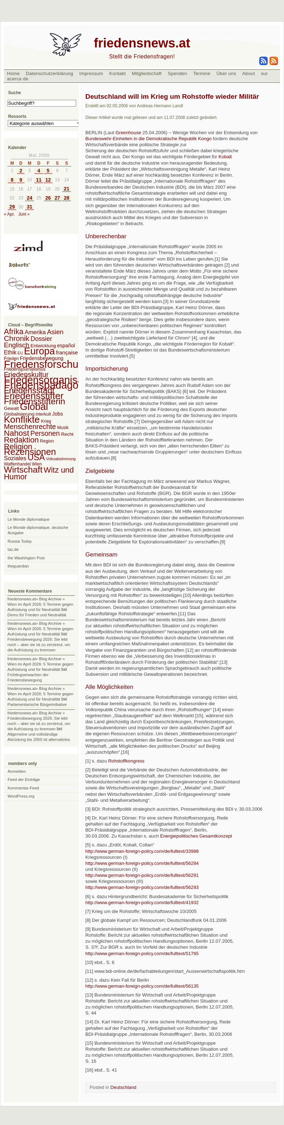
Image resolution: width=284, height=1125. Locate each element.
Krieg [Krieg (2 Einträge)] (46, 421)
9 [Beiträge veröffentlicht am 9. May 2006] (20, 180)
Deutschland (123, 1087)
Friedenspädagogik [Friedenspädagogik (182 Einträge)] (48, 385)
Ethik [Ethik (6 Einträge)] (10, 352)
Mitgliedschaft (146, 73)
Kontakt (117, 73)
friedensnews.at (142, 43)
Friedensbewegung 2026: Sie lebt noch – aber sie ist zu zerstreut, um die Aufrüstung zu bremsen (38, 644)
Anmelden (17, 771)
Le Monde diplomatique (29, 519)
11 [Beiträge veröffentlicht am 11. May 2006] (38, 180)
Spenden (177, 73)
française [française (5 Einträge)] (67, 352)
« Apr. (9, 214)
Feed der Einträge (24, 779)
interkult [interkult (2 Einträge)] (43, 414)
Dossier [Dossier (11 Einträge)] (41, 338)
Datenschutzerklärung (49, 73)
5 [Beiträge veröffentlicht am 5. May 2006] (48, 170)
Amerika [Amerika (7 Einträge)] (35, 332)
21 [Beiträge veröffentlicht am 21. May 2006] (66, 189)
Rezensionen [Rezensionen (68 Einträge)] (30, 452)
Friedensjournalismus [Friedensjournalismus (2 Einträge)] (24, 369)
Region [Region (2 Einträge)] (47, 441)
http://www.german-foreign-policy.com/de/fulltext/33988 (142, 851)
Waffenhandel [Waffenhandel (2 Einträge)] (17, 464)
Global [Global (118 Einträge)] (34, 406)
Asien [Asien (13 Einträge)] (55, 332)
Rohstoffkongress (126, 761)
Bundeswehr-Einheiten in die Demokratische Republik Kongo (148, 138)
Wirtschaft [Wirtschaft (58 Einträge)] (23, 469)
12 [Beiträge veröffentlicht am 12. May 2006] (48, 180)
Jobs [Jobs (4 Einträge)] (57, 414)
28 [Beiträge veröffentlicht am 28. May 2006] (66, 198)
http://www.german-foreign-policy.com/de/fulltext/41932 (142, 902)
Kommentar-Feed (23, 788)
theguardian (18, 566)
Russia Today (20, 541)
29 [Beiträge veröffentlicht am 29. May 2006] (12, 207)
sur (264, 73)
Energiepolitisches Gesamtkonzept (196, 836)
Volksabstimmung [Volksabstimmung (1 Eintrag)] (61, 459)
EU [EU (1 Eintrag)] (20, 353)
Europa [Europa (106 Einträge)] (39, 351)
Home (13, 73)
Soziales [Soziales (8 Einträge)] (15, 458)
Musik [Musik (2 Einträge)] (62, 427)
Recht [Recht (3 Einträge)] (67, 434)
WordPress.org (21, 796)
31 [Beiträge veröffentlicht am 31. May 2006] (29, 207)
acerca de (17, 78)
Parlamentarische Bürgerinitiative (37, 704)
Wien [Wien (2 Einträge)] (37, 464)
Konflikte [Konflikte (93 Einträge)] (22, 419)
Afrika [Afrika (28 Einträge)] (13, 331)
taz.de (13, 549)
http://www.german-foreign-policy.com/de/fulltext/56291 (142, 875)
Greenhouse (128, 132)
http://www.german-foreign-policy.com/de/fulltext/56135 (142, 986)
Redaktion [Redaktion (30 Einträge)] (21, 439)
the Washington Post (26, 558)
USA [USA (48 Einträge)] (36, 457)
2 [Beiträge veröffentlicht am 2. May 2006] (20, 170)
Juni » (24, 214)
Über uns (226, 73)
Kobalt (225, 156)
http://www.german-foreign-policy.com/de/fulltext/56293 (142, 887)
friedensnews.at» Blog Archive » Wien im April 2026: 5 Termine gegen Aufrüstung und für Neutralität (40, 604)
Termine (201, 73)
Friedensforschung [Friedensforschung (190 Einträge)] (47, 364)
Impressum (91, 73)
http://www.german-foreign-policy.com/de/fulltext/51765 (142, 953)
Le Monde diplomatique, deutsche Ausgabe (38, 530)
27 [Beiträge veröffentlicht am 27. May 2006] (57, 198)
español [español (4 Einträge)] (66, 345)
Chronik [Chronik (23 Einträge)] (16, 338)
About (248, 73)
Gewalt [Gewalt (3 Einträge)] (11, 408)
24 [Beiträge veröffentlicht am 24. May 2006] (29, 198)
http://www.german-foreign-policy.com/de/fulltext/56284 (142, 863)
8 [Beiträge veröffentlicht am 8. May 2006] (12, 180)
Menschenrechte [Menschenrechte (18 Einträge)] (30, 426)
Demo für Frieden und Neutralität (36, 615)
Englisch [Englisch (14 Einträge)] (16, 345)
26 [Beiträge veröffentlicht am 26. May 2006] (48, 198)
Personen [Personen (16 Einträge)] (45, 433)
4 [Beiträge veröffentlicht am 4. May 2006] (39, 170)
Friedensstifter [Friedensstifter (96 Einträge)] (33, 395)
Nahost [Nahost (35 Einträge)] (16, 433)
